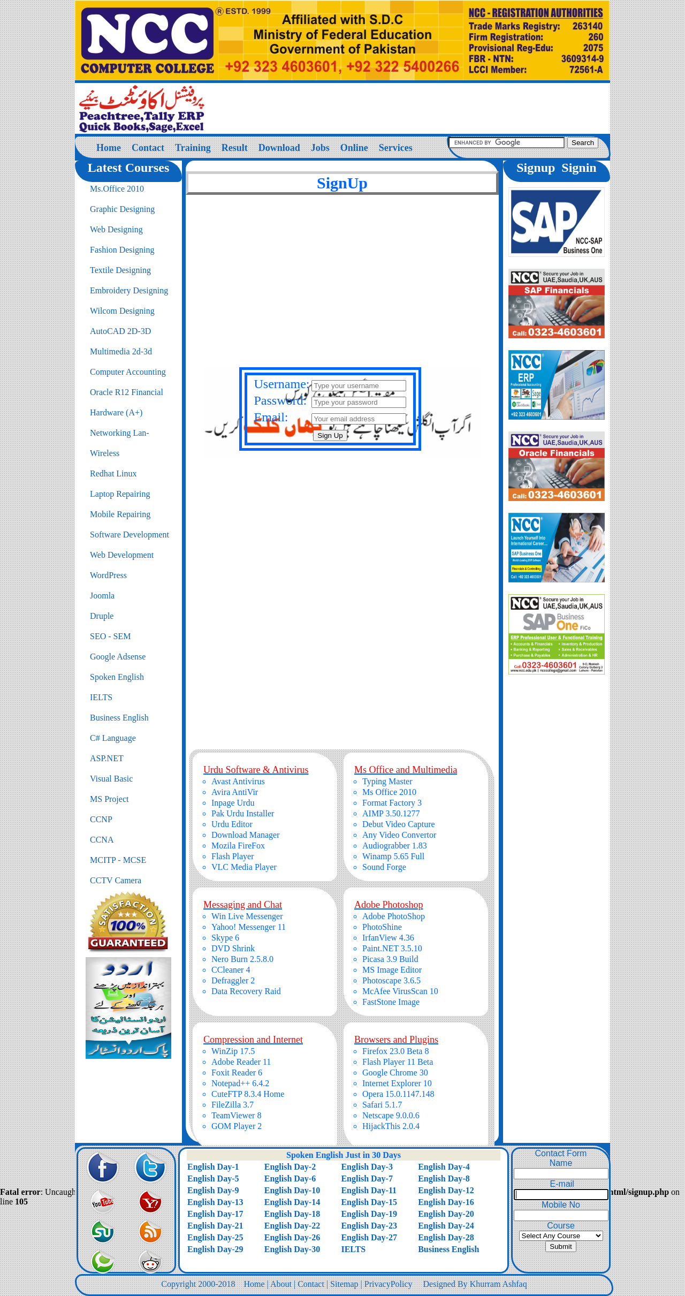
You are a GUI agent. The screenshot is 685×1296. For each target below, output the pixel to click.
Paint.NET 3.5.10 (392, 948)
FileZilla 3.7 (232, 1104)
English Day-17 (215, 1213)
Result (235, 147)
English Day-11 (369, 1190)
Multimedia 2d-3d (121, 351)
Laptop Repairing (120, 493)
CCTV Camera (115, 880)
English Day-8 (443, 1178)
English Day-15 (369, 1202)
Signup (535, 168)
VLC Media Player (244, 866)
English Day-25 (215, 1237)
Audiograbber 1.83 (394, 845)
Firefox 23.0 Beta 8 (395, 1051)
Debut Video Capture (398, 824)
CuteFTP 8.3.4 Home (247, 1093)
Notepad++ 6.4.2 (240, 1083)
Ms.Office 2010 (117, 188)
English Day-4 (443, 1166)
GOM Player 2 (236, 1126)
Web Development (122, 554)
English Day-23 (369, 1225)
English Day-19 (369, 1213)
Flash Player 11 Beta (397, 1061)
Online (354, 147)
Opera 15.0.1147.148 (398, 1093)
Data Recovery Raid (246, 991)
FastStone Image (391, 1001)
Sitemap (344, 1284)
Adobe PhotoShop (393, 916)
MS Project (109, 799)
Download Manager (245, 834)
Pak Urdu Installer (242, 813)
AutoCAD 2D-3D (120, 331)
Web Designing (116, 229)
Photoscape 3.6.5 (391, 980)
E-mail (560, 1183)
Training (193, 147)
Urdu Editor (232, 824)
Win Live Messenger (247, 916)
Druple (101, 615)
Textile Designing (120, 270)
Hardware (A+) (116, 412)
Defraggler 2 (233, 980)
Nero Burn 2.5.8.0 (242, 959)
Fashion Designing (122, 249)
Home (108, 147)
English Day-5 (213, 1178)
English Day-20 (446, 1213)
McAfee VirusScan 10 (400, 991)
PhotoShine (382, 926)
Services (396, 147)
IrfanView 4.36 (388, 937)
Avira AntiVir (234, 792)
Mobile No (561, 1204)
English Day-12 (446, 1190)
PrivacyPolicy (388, 1284)
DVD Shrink (233, 948)
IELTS (101, 697)
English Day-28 (446, 1237)
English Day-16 (446, 1202)
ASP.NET (107, 758)
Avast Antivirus (238, 781)
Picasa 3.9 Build (390, 959)
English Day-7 (366, 1178)
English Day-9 (213, 1190)
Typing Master (387, 781)
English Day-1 (213, 1166)
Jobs (320, 147)
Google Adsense (118, 656)
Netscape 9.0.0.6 (391, 1115)
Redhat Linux (113, 473)
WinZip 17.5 (233, 1051)
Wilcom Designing (122, 310)
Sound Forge (384, 866)
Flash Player (232, 856)
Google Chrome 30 (395, 1072)
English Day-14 (292, 1202)
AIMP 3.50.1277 (391, 813)
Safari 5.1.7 (382, 1104)
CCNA (101, 839)
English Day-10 (292, 1190)
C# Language (113, 737)
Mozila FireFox (238, 845)
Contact (148, 147)
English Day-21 (215, 1225)
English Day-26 (292, 1237)
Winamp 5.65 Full (393, 856)
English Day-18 (292, 1213)
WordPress (108, 575)
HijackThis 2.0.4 (391, 1126)
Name (561, 1163)
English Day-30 (292, 1249)
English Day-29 (215, 1249)
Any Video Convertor (399, 834)
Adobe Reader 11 (241, 1061)
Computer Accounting (128, 371)
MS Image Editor (392, 969)
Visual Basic (111, 778)
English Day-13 (215, 1202)
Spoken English (117, 676)
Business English (119, 717)
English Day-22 (292, 1225)
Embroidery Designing (129, 290)
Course (561, 1225)
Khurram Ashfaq (498, 1284)
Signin (578, 168)
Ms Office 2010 (389, 792)
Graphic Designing (122, 209)
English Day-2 (290, 1166)
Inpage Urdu (232, 802)
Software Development (129, 534)
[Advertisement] (342, 290)
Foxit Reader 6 (236, 1072)
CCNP (101, 819)
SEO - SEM (110, 636)
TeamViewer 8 (236, 1115)
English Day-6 (290, 1178)
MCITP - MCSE (118, 860)
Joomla (102, 595)
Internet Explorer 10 (397, 1083)
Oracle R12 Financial (126, 392)
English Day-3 (366, 1166)
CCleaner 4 (230, 969)
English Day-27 (369, 1237)
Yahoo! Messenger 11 (248, 926)
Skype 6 (225, 937)
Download (279, 147)
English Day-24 (446, 1225)
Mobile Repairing (120, 514)
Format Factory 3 (392, 802)
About (281, 1284)
